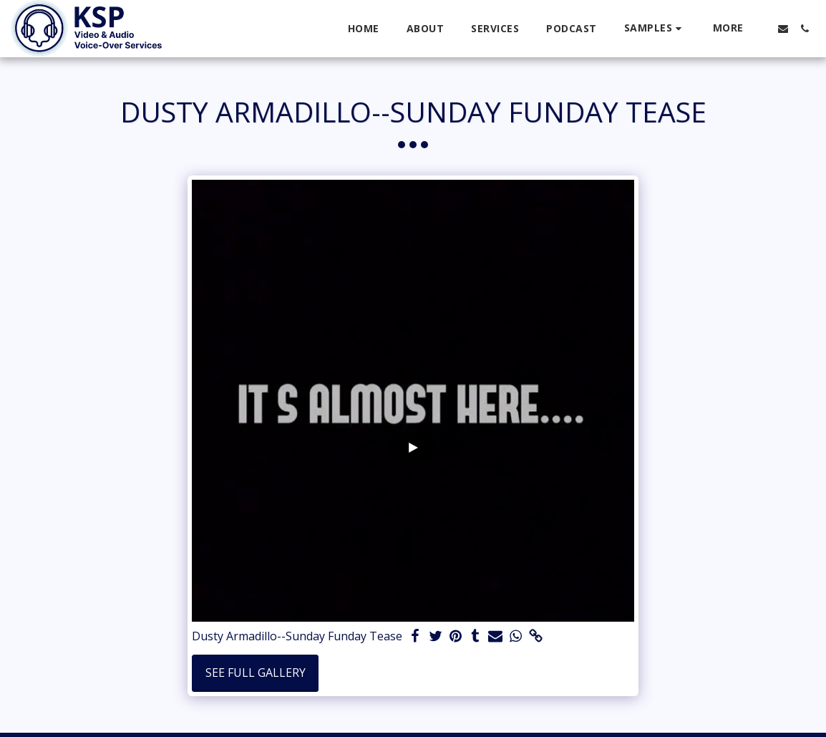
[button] (654, 28)
